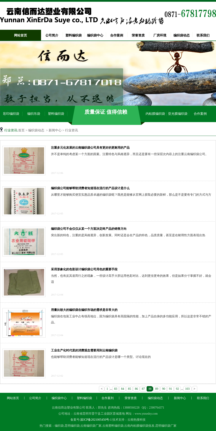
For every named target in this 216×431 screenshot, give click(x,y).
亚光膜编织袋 (177, 113)
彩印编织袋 (11, 113)
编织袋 (59, 425)
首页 (21, 130)
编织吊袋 (33, 113)
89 (156, 388)
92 (177, 388)
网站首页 (20, 35)
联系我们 (203, 35)
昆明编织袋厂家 (165, 425)
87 (143, 388)
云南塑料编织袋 (113, 425)
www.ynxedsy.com (146, 413)
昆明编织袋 (72, 425)
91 (170, 388)
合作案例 (116, 35)
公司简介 (51, 35)
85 (129, 388)
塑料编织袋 (73, 35)
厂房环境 (159, 35)
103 (187, 388)
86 (136, 388)
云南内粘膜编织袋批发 (139, 425)
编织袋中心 (95, 35)
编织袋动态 (181, 35)
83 (115, 388)
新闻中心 (55, 130)
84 (122, 388)
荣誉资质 (138, 35)
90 (163, 388)
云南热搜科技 (136, 419)
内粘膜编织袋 (155, 113)
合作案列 (108, 398)
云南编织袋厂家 (91, 425)
